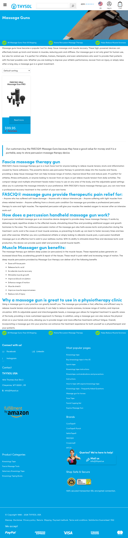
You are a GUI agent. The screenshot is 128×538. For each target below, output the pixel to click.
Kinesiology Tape (9, 461)
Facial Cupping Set (73, 403)
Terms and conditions (78, 520)
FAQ (112, 520)
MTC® (69, 448)
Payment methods (60, 520)
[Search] (73, 5)
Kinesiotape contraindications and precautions (85, 374)
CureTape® (71, 423)
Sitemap (8, 520)
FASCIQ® (70, 438)
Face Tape (70, 398)
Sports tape (71, 364)
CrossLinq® (71, 443)
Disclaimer (17, 520)
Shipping (48, 520)
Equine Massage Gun (74, 408)
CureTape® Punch (73, 428)
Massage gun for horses (75, 393)
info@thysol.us (11, 390)
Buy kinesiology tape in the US (78, 359)
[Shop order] (16, 70)
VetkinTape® (71, 433)
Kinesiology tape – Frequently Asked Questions (85, 388)
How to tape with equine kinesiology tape (82, 384)
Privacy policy (29, 520)
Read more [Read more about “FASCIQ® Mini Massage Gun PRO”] (19, 120)
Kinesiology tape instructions (77, 369)
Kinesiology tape (72, 354)
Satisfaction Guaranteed (99, 520)
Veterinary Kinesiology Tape (13, 471)
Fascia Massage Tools (10, 466)
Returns (40, 520)
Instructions (71, 379)
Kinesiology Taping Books (12, 476)
